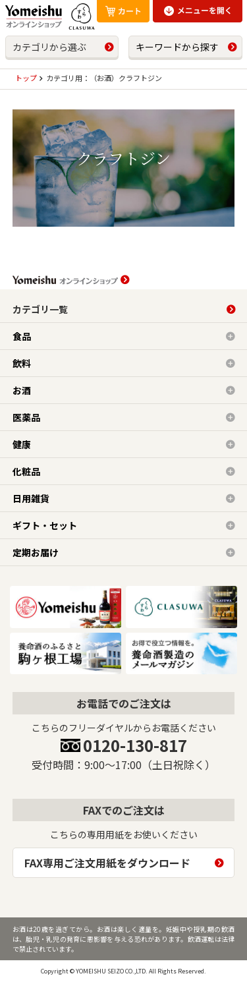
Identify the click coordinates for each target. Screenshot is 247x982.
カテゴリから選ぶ (49, 46)
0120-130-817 (135, 745)
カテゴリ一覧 (40, 309)
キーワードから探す (177, 46)
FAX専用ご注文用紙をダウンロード (107, 863)
